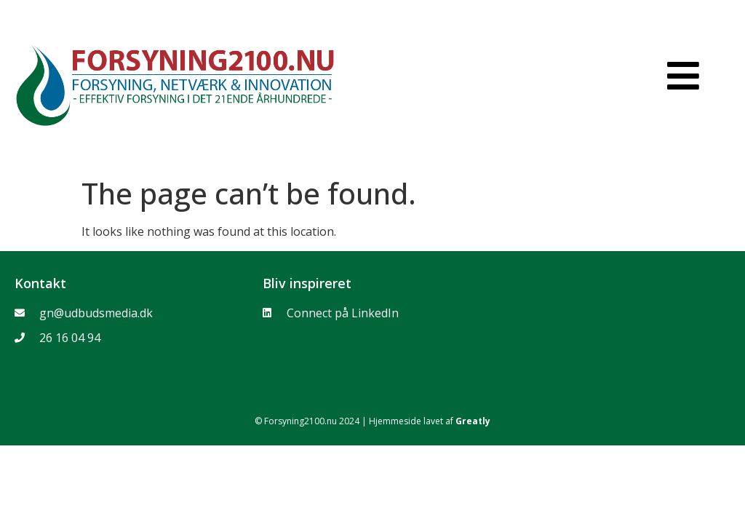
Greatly (472, 421)
